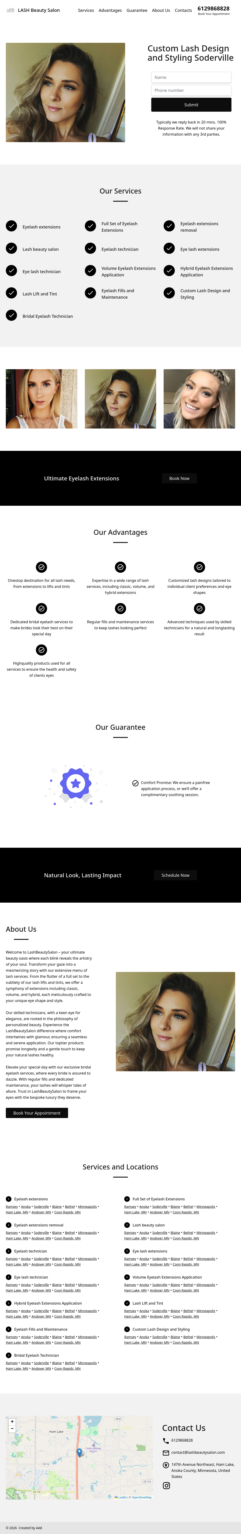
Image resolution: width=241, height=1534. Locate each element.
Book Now (179, 478)
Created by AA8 (30, 1528)
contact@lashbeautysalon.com (198, 1452)
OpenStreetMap (142, 1497)
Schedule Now (175, 875)
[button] (79, 1453)
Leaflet (121, 1497)
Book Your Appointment (37, 1113)
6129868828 (182, 1440)
